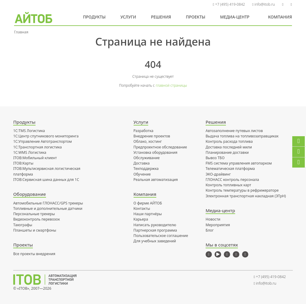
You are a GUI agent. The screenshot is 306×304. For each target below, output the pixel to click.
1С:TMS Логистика (29, 130)
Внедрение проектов (152, 136)
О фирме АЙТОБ (148, 203)
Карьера (141, 219)
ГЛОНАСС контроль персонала (232, 179)
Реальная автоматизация (156, 179)
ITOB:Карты (23, 163)
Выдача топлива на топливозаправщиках (242, 136)
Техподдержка (146, 168)
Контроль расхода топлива (229, 141)
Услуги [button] (128, 17)
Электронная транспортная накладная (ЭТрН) (246, 195)
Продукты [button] (94, 17)
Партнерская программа (155, 230)
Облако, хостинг (148, 141)
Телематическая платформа (230, 168)
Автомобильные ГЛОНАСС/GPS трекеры (48, 203)
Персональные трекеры (34, 213)
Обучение (142, 174)
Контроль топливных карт (228, 184)
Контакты (142, 208)
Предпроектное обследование (160, 147)
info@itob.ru (263, 4)
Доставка (142, 163)
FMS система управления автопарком (239, 163)
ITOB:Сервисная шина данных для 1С (46, 179)
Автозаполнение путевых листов (234, 130)
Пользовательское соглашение (161, 235)
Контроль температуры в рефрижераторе (242, 190)
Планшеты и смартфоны (34, 230)
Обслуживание (147, 157)
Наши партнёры (148, 213)
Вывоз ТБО (215, 157)
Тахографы (22, 224)
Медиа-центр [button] (235, 17)
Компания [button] (280, 17)
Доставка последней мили (229, 147)
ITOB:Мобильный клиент (35, 157)
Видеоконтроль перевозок (36, 219)
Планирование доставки (227, 152)
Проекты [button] (195, 17)
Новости (213, 219)
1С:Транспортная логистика (37, 147)
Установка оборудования (156, 152)
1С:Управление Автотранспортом (42, 141)
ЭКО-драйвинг (218, 174)
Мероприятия (218, 224)
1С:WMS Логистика (29, 152)
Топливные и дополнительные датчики (47, 208)
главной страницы (171, 85)
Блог (210, 230)
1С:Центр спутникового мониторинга (46, 136)
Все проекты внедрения (34, 253)
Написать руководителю (155, 224)
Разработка (144, 130)
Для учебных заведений (155, 240)
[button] (283, 4)
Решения (161, 17)
